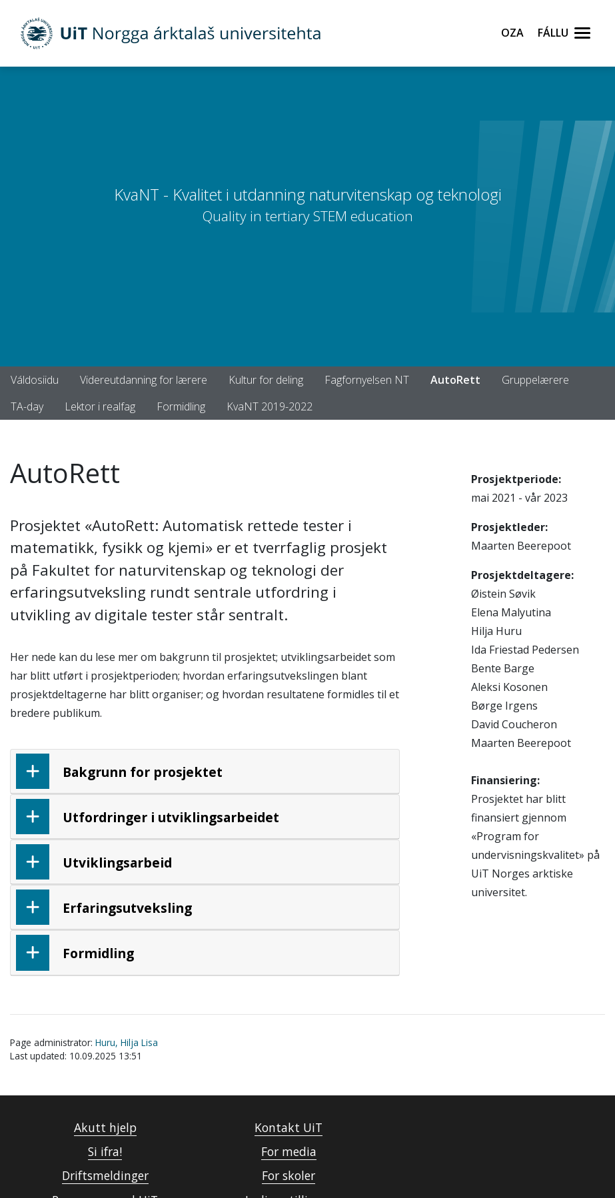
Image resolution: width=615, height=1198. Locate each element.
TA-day (27, 406)
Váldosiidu (35, 379)
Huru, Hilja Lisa (126, 1042)
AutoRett (455, 379)
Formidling (181, 406)
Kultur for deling (266, 379)
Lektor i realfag (100, 406)
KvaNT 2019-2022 (269, 406)
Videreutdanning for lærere (143, 379)
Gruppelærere (535, 379)
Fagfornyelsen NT (366, 379)
